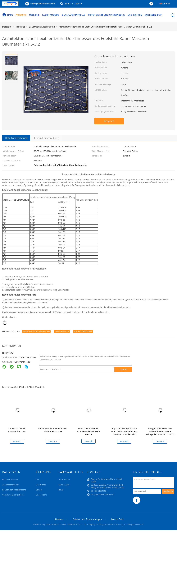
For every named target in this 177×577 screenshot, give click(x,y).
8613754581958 (22, 361)
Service (39, 489)
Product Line (64, 479)
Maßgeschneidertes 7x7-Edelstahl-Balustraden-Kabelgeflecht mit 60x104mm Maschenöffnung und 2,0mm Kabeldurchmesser (160, 434)
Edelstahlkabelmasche (83, 331)
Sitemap (59, 519)
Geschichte (41, 484)
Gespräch (109, 121)
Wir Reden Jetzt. (153, 14)
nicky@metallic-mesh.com (42, 3)
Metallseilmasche (62, 331)
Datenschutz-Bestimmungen (87, 519)
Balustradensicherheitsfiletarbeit (36, 331)
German (166, 3)
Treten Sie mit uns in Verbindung (106, 14)
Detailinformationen (16, 138)
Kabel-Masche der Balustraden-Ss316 (17, 430)
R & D (61, 489)
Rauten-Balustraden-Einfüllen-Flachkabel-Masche (52, 430)
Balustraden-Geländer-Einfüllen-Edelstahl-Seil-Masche (88, 431)
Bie (37, 479)
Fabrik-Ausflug (50, 14)
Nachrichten (135, 14)
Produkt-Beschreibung (46, 138)
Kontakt (123, 369)
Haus (7, 15)
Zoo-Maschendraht (10, 484)
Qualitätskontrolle (73, 14)
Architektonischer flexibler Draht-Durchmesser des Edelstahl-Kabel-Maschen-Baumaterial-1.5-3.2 (105, 26)
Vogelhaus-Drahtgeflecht (13, 494)
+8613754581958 (27, 357)
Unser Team (41, 494)
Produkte (21, 14)
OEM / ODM (64, 484)
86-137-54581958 (73, 3)
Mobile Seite (117, 519)
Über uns (34, 14)
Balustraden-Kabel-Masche (14, 489)
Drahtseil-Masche (10, 479)
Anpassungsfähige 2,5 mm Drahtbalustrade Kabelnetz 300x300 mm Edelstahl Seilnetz (124, 433)
